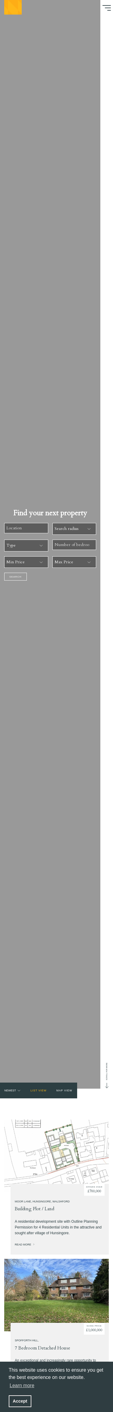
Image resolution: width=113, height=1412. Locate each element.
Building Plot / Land (34, 1213)
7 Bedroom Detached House (42, 1352)
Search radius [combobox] (67, 528)
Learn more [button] (22, 1385)
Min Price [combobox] (15, 562)
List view (38, 1090)
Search (15, 576)
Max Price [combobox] (64, 562)
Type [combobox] (11, 545)
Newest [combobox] (10, 1090)
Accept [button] (20, 1401)
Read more (25, 1248)
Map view (64, 1090)
